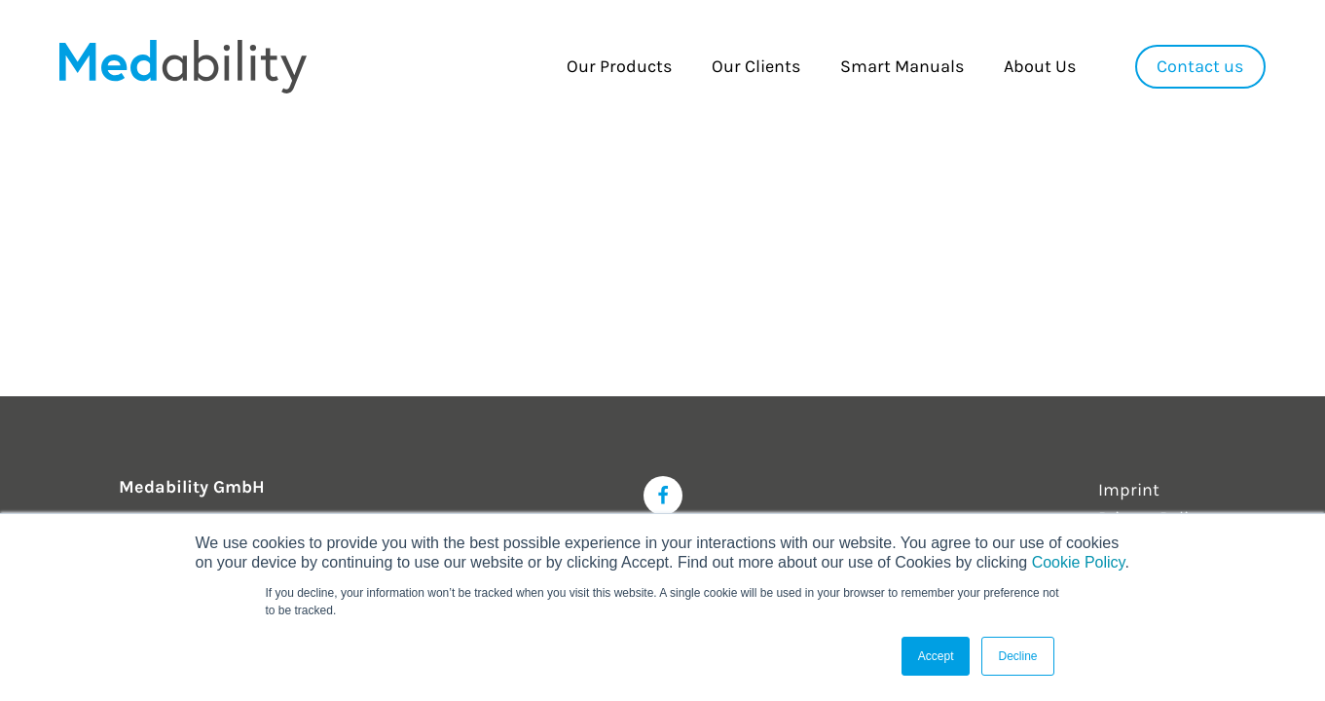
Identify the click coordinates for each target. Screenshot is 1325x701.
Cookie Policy (1078, 562)
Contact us (1200, 66)
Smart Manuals (902, 66)
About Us (1040, 66)
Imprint (1128, 489)
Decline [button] (1017, 656)
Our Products (619, 66)
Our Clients (756, 66)
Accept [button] (936, 656)
